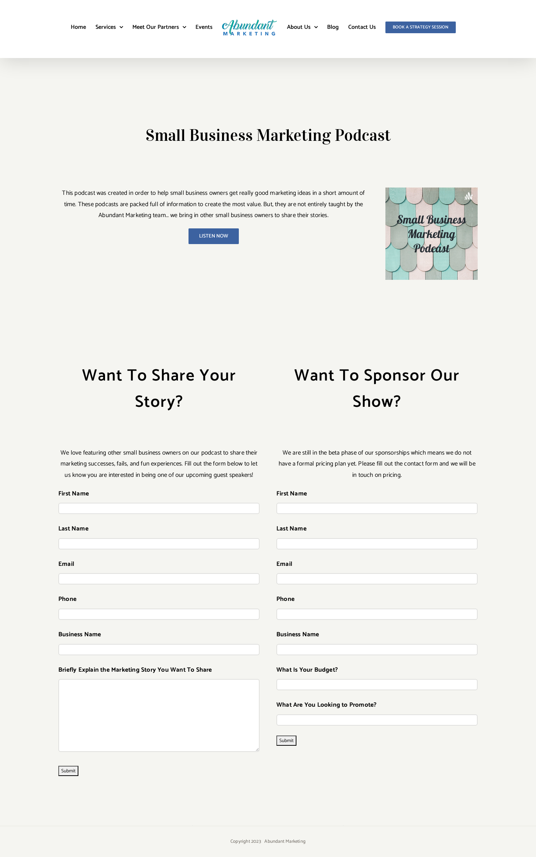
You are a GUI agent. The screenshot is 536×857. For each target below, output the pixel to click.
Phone (67, 599)
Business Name (79, 634)
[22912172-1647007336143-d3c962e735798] (431, 190)
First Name (73, 494)
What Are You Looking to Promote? (326, 705)
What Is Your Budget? (307, 670)
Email (66, 564)
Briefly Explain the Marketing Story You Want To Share (135, 670)
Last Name (73, 529)
